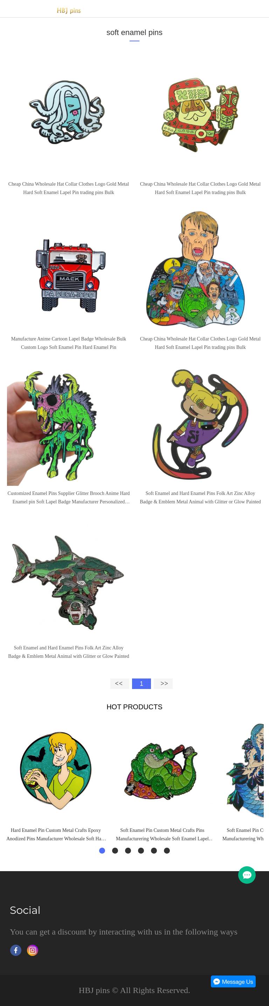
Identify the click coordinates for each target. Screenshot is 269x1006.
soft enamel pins (134, 32)
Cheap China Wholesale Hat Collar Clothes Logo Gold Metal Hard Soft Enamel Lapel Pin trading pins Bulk (68, 188)
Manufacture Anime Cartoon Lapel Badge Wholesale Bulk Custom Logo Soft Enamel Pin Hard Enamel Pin (68, 343)
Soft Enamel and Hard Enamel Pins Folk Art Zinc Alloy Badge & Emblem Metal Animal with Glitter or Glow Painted (200, 497)
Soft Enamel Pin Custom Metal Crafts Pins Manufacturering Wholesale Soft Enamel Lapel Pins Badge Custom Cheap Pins (162, 835)
